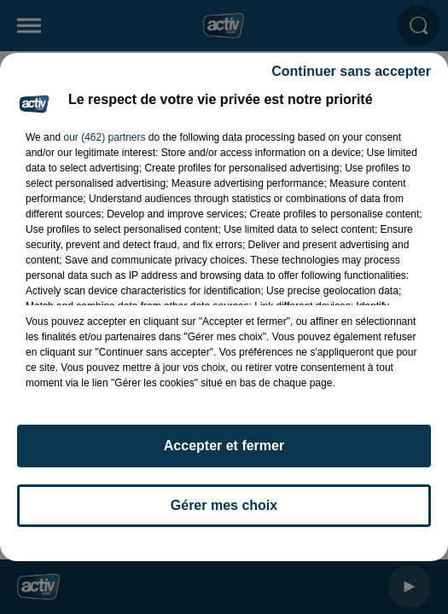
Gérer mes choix (224, 505)
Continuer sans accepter (351, 71)
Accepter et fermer (224, 445)
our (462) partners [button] (104, 137)
